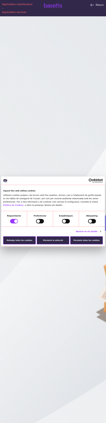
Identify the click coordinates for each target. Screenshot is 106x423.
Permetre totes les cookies (86, 240)
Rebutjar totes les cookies (19, 240)
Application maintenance (17, 4)
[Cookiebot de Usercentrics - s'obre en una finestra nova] (91, 181)
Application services (14, 12)
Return (100, 4)
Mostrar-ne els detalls (86, 231)
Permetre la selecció (53, 240)
